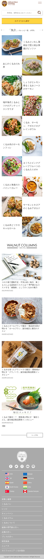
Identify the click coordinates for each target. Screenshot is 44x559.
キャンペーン (7, 513)
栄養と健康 (6, 499)
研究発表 (5, 541)
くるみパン (6, 504)
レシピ (4, 509)
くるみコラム (7, 518)
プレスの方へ (7, 537)
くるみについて (8, 523)
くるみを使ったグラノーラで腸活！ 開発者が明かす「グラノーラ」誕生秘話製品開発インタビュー (21, 372)
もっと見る (35, 435)
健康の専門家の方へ (10, 527)
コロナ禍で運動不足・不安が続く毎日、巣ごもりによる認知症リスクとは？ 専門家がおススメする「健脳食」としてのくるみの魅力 (21, 284)
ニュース (5, 546)
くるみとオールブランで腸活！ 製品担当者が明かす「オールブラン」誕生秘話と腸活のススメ (21, 328)
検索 (34, 3)
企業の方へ (6, 532)
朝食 (3, 426)
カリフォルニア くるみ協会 (13, 551)
